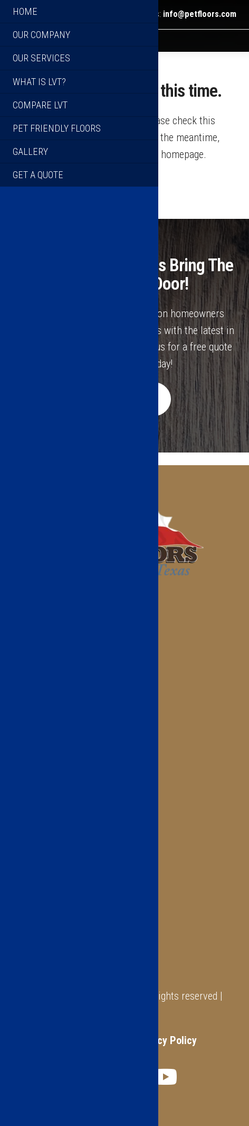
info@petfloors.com (199, 15)
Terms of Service (89, 1040)
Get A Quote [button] (124, 412)
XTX (149, 1013)
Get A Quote (39, 962)
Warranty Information (59, 945)
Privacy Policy (166, 1040)
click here (63, 167)
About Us (32, 912)
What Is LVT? (41, 928)
